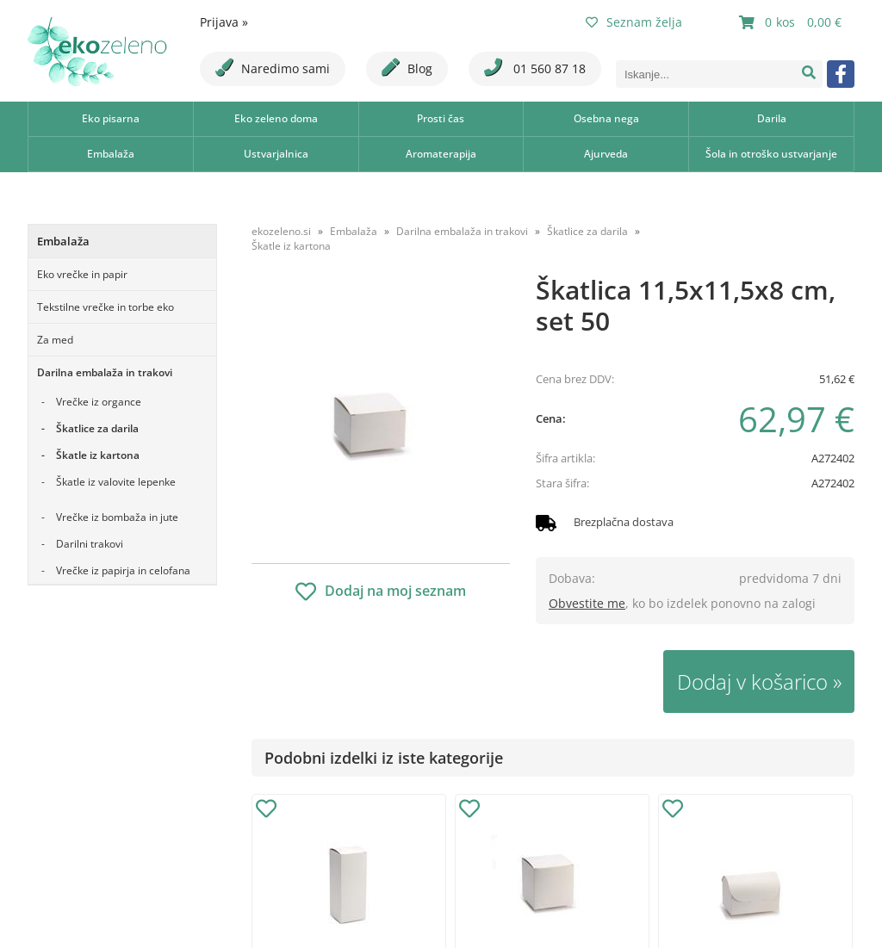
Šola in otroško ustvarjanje (771, 153)
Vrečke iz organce (98, 401)
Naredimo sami (272, 68)
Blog (407, 68)
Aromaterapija (441, 153)
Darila (771, 118)
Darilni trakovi (89, 543)
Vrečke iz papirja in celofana (123, 570)
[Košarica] (792, 22)
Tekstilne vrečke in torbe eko (105, 307)
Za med (55, 339)
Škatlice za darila (97, 428)
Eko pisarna (111, 118)
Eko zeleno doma (276, 118)
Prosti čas (440, 118)
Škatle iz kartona (98, 455)
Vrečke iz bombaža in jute (117, 517)
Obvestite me (587, 603)
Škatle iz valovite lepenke (116, 481)
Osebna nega (606, 118)
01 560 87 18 (535, 68)
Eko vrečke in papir (82, 274)
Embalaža (110, 153)
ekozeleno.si (281, 231)
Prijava (224, 22)
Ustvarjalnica (276, 153)
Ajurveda (606, 153)
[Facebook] (840, 74)
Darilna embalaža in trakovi (104, 372)
